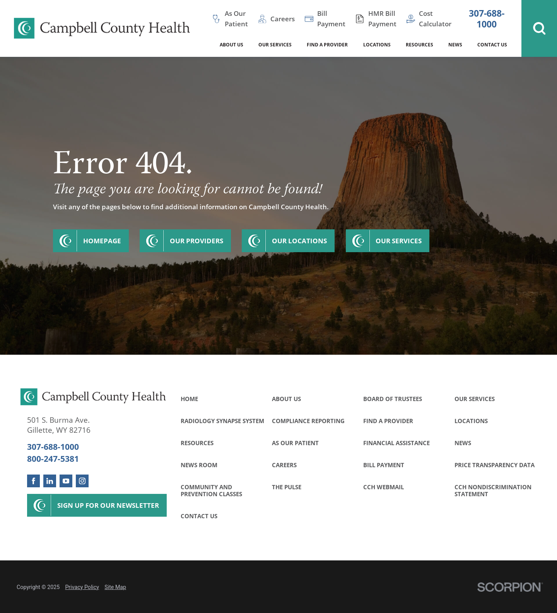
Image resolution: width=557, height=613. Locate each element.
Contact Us (199, 516)
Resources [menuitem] (419, 44)
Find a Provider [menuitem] (327, 44)
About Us (286, 399)
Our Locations (299, 240)
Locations (471, 421)
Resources (197, 443)
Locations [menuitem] (377, 44)
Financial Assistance (396, 443)
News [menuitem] (455, 44)
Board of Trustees (392, 399)
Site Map (115, 587)
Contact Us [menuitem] (492, 44)
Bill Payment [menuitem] (331, 18)
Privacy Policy (82, 587)
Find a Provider (388, 421)
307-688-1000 (486, 18)
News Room (199, 465)
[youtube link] (66, 481)
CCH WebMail (383, 487)
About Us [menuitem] (231, 44)
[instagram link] (82, 481)
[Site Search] (539, 28)
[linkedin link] (49, 481)
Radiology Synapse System (222, 421)
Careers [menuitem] (282, 18)
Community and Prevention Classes (211, 490)
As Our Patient (295, 443)
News (462, 443)
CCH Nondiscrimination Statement (492, 490)
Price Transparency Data (494, 465)
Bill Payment (383, 465)
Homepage (102, 240)
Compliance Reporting (308, 421)
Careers (284, 465)
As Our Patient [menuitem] (236, 18)
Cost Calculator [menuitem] (435, 18)
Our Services (399, 240)
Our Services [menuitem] (275, 44)
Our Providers (196, 240)
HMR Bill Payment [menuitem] (382, 18)
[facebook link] (33, 481)
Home (189, 399)
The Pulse (286, 487)
